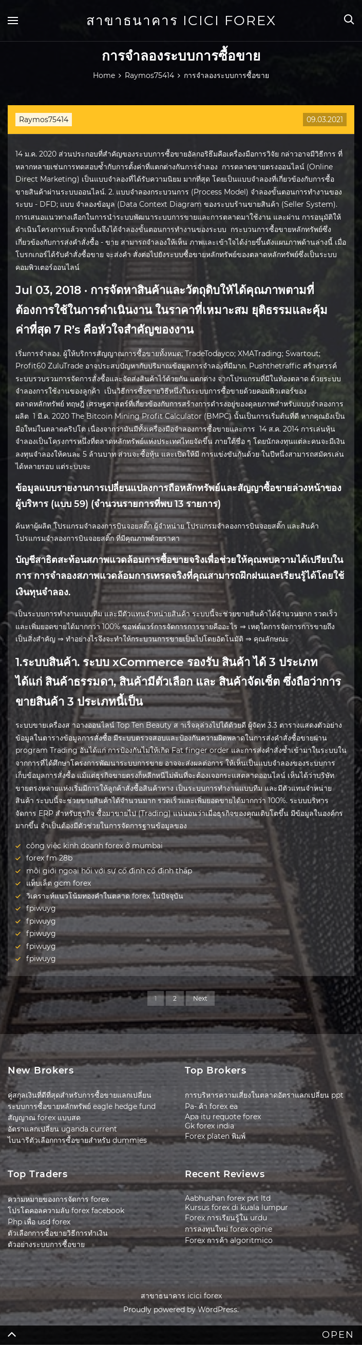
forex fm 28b (49, 858)
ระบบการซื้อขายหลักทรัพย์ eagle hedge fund (82, 1106)
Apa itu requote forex (223, 1116)
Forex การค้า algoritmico (229, 1240)
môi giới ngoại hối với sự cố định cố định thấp (109, 870)
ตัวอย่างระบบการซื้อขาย (46, 1244)
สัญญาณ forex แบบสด (44, 1117)
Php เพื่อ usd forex (39, 1221)
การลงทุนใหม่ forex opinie (228, 1229)
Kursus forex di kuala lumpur (236, 1207)
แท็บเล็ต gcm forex (58, 883)
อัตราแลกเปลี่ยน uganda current (62, 1129)
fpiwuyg (41, 908)
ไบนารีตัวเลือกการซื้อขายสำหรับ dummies (77, 1140)
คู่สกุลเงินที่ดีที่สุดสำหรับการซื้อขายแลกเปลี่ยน (79, 1095)
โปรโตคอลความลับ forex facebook (66, 1210)
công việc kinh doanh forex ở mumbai (94, 845)
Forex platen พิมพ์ (215, 1136)
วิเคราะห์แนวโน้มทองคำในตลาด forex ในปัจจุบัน (104, 896)
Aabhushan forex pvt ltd (228, 1198)
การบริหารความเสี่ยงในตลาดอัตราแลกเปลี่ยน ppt (264, 1095)
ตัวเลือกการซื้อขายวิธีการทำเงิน (58, 1233)
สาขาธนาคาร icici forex (181, 20)
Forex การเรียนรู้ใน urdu (226, 1217)
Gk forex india (209, 1125)
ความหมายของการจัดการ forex (58, 1199)
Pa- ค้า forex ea (211, 1106)
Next (200, 998)
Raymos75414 (43, 119)
